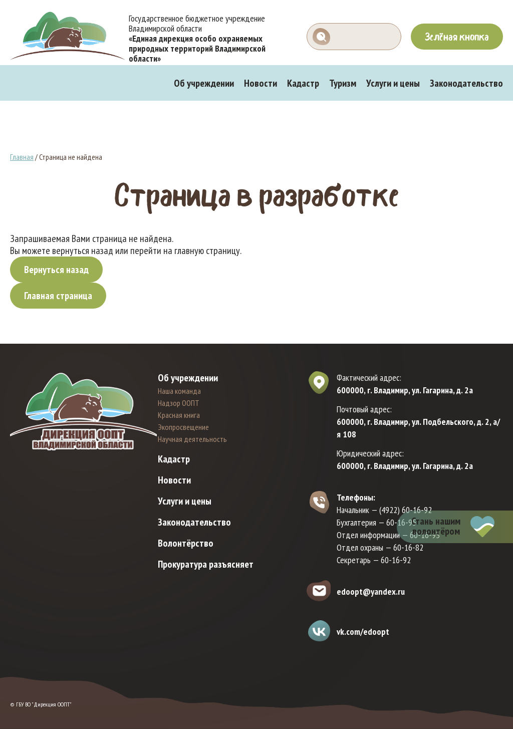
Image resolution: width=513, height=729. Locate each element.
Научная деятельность (192, 439)
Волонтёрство (185, 543)
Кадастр (303, 83)
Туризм (342, 83)
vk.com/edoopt (363, 631)
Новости (260, 83)
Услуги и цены (393, 83)
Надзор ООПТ (178, 403)
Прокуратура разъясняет (205, 564)
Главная (22, 157)
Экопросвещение (183, 427)
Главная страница (58, 295)
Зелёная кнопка (457, 37)
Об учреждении (204, 83)
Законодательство (466, 83)
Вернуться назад (56, 269)
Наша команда (179, 391)
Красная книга (179, 415)
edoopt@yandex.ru (371, 591)
